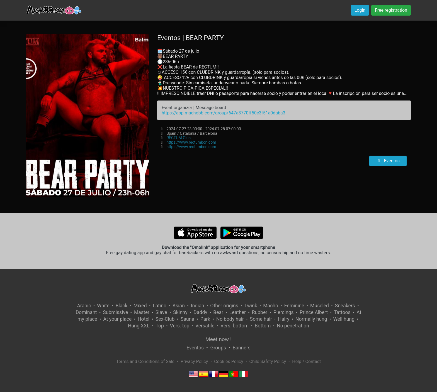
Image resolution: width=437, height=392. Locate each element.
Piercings (283, 312)
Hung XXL (139, 326)
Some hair (261, 319)
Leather (237, 312)
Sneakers (345, 305)
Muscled (319, 305)
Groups (218, 348)
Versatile (204, 326)
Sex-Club (165, 319)
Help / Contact (306, 361)
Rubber (260, 312)
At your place (117, 319)
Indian (197, 305)
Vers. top (180, 326)
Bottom (263, 326)
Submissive (115, 312)
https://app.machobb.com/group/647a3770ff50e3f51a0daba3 (223, 113)
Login (360, 10)
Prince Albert (314, 312)
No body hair (230, 319)
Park (205, 319)
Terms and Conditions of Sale (145, 361)
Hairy (283, 319)
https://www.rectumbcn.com (191, 142)
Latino (159, 305)
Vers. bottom (234, 326)
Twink (250, 305)
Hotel (143, 319)
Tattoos (342, 312)
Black (121, 305)
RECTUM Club (178, 138)
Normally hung (311, 319)
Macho (270, 305)
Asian (179, 305)
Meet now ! (218, 339)
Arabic (84, 305)
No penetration (293, 326)
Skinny (180, 312)
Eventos (388, 160)
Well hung (344, 319)
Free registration (391, 10)
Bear (218, 312)
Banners (241, 348)
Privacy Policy (194, 361)
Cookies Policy (228, 361)
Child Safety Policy (267, 361)
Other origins (224, 305)
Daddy (200, 312)
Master (141, 312)
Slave (161, 312)
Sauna (187, 319)
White (103, 305)
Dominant (86, 312)
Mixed (140, 305)
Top (160, 326)
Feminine (294, 305)
